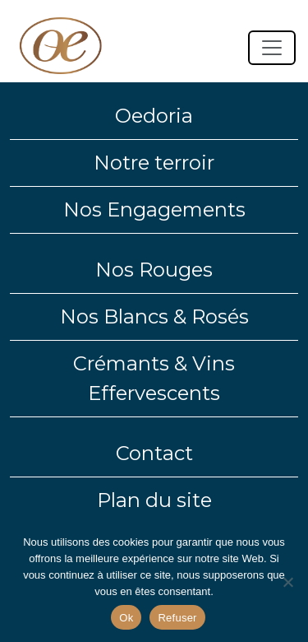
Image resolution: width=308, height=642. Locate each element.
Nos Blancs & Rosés (154, 316)
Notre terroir (154, 162)
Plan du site (154, 500)
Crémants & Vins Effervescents (154, 378)
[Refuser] (287, 582)
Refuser (177, 618)
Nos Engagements (154, 209)
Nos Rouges (154, 269)
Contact (154, 453)
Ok (126, 618)
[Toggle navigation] (272, 47)
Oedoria (154, 116)
